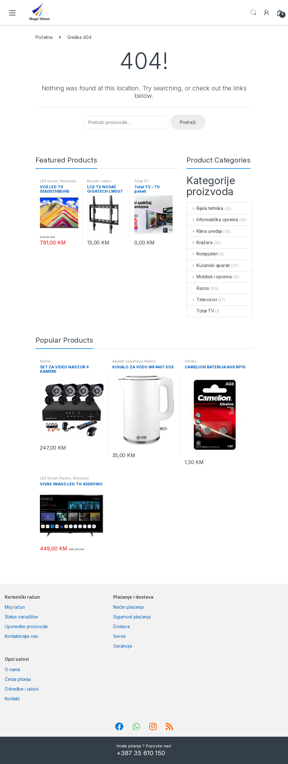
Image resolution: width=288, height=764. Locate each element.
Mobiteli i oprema (209, 276)
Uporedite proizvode (26, 626)
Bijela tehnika (205, 208)
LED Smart (49, 181)
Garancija (122, 646)
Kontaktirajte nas (21, 636)
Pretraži (188, 122)
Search (253, 12)
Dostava (121, 626)
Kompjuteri (202, 253)
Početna (44, 37)
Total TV (141, 181)
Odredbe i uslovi (22, 689)
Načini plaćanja (128, 607)
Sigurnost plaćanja (131, 616)
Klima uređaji (204, 231)
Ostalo (190, 361)
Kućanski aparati (208, 265)
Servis (119, 636)
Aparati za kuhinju (127, 361)
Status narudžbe (21, 616)
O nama (12, 669)
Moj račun (15, 607)
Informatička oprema (212, 219)
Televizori (67, 181)
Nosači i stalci (99, 181)
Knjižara (200, 242)
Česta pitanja (18, 679)
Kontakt (12, 698)
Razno (198, 288)
